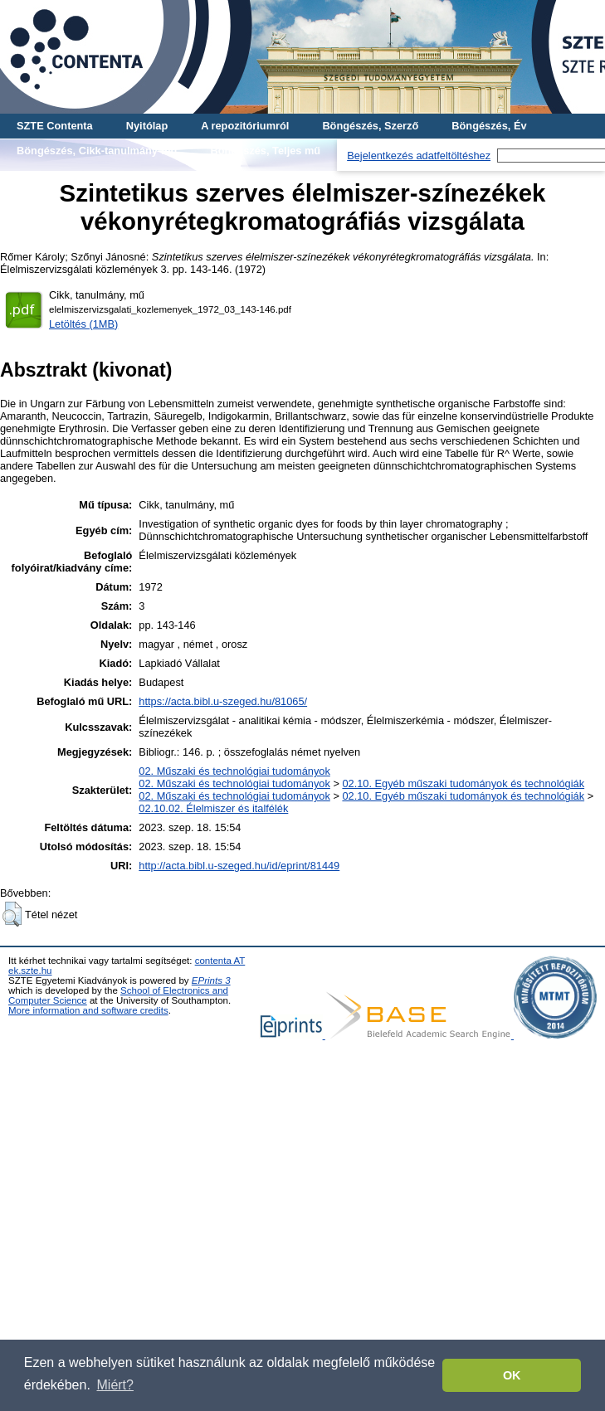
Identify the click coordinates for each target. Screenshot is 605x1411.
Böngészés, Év (488, 125)
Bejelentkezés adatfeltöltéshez (418, 155)
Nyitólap (147, 125)
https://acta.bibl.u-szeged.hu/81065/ (223, 701)
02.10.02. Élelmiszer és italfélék (213, 808)
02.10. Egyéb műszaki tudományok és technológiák (463, 783)
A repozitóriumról (245, 125)
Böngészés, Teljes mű (265, 150)
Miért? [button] (115, 1385)
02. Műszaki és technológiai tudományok (234, 771)
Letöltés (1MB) (83, 324)
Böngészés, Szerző (370, 125)
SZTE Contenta (55, 125)
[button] (12, 914)
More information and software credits (88, 1010)
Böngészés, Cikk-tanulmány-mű (97, 150)
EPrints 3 (211, 980)
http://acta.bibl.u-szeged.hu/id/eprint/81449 (239, 865)
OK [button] (512, 1375)
